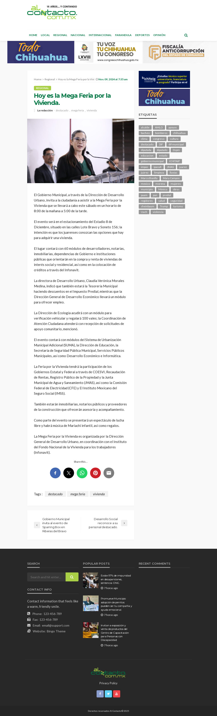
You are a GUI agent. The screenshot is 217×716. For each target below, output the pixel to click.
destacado (62, 110)
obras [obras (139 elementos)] (176, 189)
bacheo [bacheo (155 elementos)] (145, 133)
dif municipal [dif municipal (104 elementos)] (176, 144)
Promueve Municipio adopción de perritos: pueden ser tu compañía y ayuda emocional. (116, 604)
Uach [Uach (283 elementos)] (144, 212)
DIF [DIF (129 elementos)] (161, 144)
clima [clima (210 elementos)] (144, 138)
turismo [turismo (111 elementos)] (178, 206)
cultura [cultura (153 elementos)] (174, 138)
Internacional (100, 35)
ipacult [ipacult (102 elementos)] (157, 167)
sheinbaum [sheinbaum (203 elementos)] (147, 206)
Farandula (123, 35)
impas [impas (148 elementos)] (144, 167)
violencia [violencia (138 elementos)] (158, 212)
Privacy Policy (108, 683)
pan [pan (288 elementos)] (155, 195)
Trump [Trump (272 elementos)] (164, 206)
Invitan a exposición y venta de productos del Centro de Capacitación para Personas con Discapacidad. (115, 633)
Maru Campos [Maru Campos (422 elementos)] (171, 178)
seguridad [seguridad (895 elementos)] (176, 200)
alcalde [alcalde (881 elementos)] (145, 127)
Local (45, 35)
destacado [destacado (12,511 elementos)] (147, 144)
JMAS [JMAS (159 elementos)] (170, 167)
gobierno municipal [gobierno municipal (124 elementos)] (152, 161)
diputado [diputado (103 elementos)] (162, 150)
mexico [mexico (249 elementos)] (145, 183)
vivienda (92, 110)
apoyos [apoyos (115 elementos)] (172, 127)
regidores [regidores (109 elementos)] (147, 200)
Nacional (78, 35)
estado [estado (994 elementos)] (163, 155)
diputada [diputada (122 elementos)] (146, 150)
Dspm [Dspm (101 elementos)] (176, 150)
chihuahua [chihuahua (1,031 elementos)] (179, 133)
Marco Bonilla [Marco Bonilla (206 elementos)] (149, 178)
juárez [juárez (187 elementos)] (145, 172)
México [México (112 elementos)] (162, 189)
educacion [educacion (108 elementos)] (147, 155)
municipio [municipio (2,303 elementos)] (147, 189)
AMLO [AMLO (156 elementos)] (159, 127)
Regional (60, 35)
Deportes (142, 35)
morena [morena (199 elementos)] (160, 183)
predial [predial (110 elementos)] (167, 195)
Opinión (159, 35)
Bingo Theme (56, 631)
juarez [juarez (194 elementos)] (183, 167)
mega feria (77, 110)
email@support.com (55, 625)
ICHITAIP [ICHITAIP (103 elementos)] (174, 161)
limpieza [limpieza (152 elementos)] (159, 172)
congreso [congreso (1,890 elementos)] (158, 138)
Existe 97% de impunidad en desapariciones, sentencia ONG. (116, 579)
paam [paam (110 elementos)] (144, 195)
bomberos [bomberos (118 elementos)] (161, 133)
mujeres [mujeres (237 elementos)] (176, 183)
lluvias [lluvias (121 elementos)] (173, 172)
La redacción (45, 110)
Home (33, 35)
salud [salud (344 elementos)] (161, 200)
